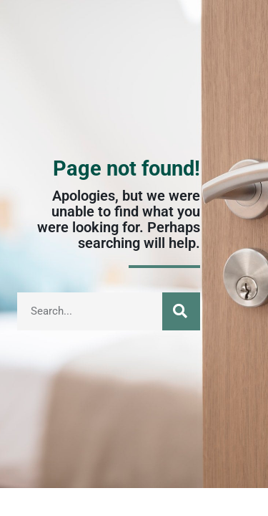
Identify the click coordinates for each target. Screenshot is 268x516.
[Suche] (181, 311)
